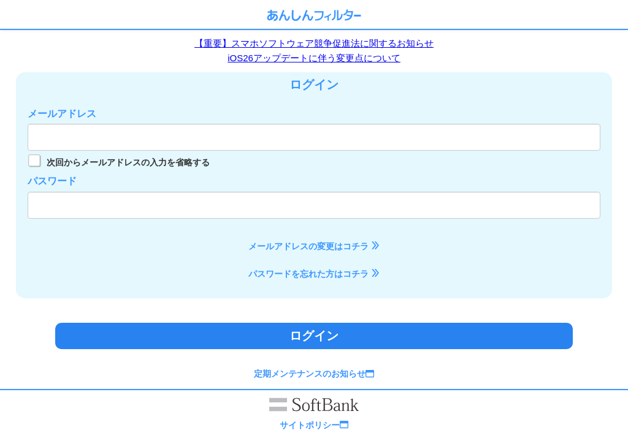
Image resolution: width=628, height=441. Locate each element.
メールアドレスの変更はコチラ (314, 246)
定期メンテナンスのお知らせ (314, 374)
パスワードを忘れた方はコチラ (314, 274)
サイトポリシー (314, 425)
